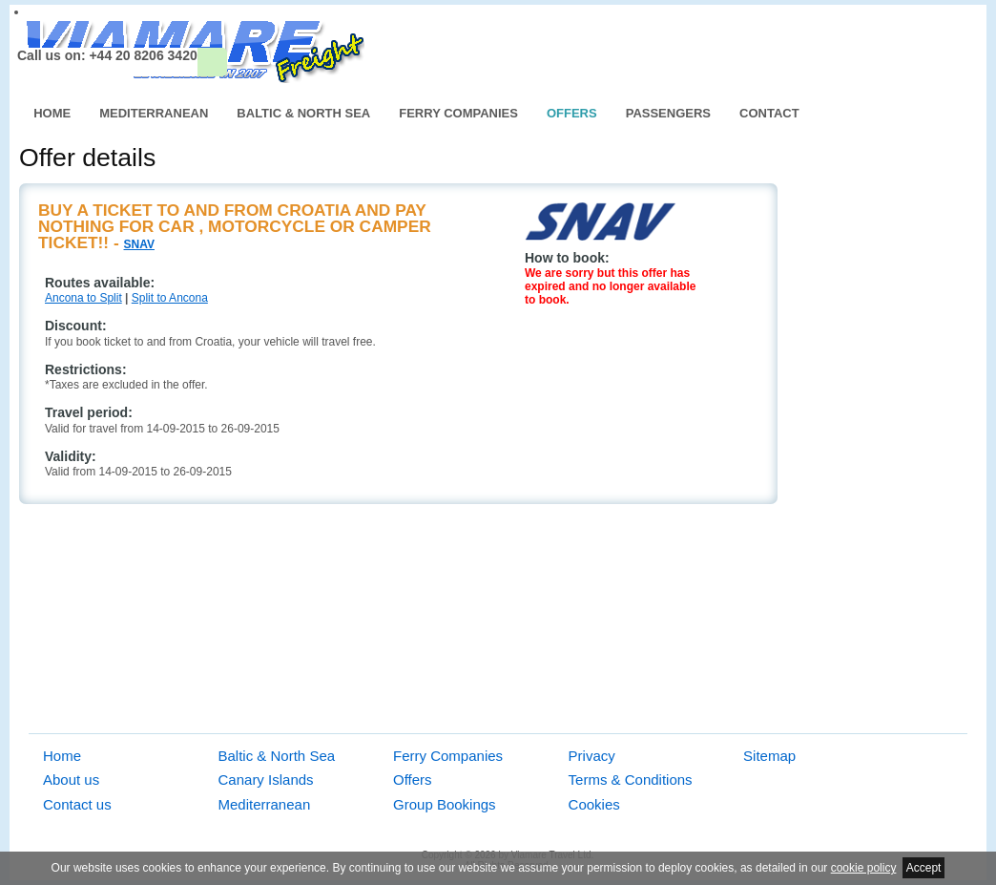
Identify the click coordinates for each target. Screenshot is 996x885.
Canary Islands (266, 779)
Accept (924, 867)
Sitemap (769, 756)
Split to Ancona (170, 298)
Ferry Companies (458, 113)
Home (52, 113)
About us (71, 779)
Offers (572, 113)
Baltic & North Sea (303, 113)
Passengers (668, 113)
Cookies (594, 804)
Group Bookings (444, 804)
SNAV (139, 244)
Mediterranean (153, 113)
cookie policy (864, 867)
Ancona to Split (83, 298)
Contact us (77, 804)
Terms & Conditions (631, 779)
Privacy (592, 756)
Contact (769, 113)
